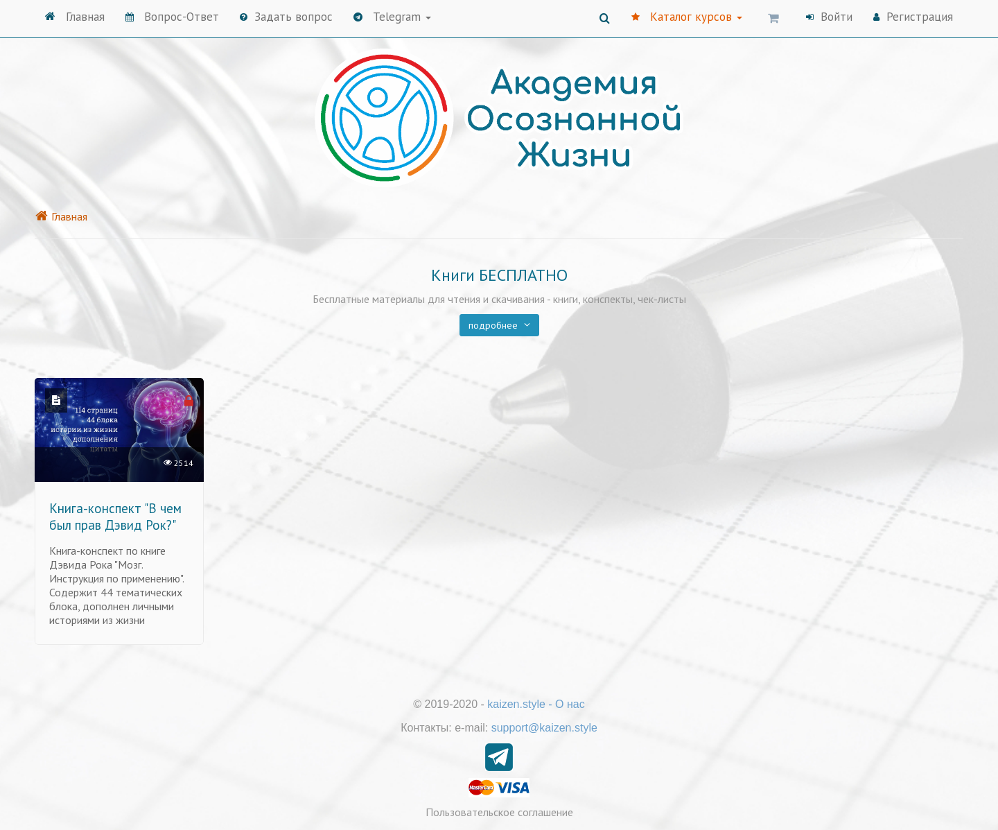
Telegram (392, 16)
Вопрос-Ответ (172, 16)
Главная (75, 16)
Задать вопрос (286, 16)
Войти (829, 16)
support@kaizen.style (544, 728)
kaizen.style (516, 704)
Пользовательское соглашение (499, 812)
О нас (570, 704)
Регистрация (913, 16)
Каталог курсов (686, 16)
